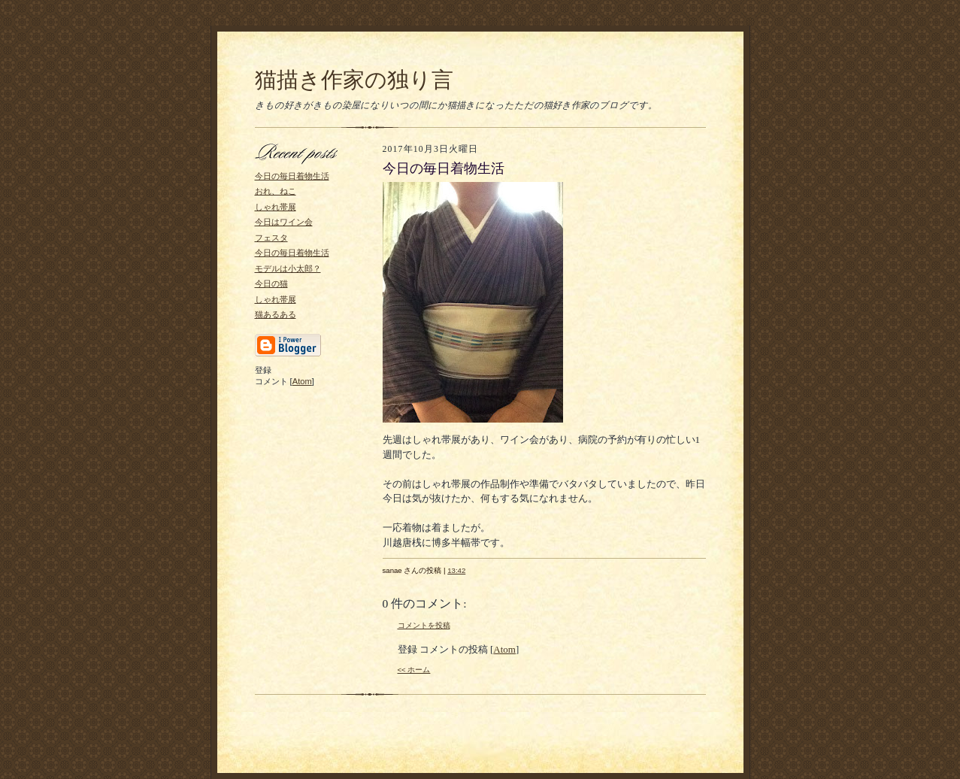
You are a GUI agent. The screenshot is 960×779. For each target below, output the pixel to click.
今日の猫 (271, 283)
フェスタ (271, 237)
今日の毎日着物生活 (292, 175)
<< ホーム (414, 669)
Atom (302, 381)
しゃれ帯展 (275, 206)
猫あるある (275, 314)
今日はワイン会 (284, 221)
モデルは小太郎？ (288, 268)
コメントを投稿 (424, 625)
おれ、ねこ (275, 191)
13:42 (456, 570)
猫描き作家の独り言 (354, 80)
